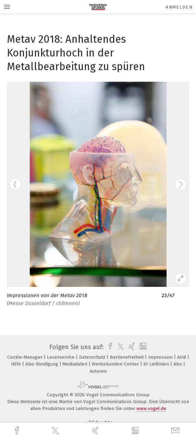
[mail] (176, 430)
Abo (178, 364)
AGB (182, 357)
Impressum (161, 357)
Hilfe (16, 364)
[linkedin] (136, 430)
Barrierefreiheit (127, 357)
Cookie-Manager (25, 357)
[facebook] (18, 430)
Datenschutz (93, 357)
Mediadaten (76, 364)
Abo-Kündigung (42, 364)
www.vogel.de (151, 408)
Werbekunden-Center (116, 364)
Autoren (98, 371)
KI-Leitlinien (156, 364)
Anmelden (179, 7)
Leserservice (61, 357)
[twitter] (56, 431)
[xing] (96, 430)
